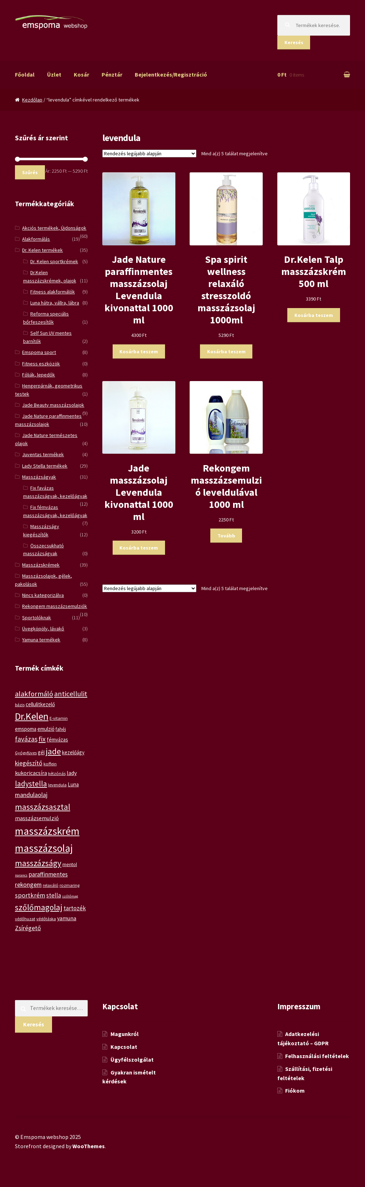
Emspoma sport (39, 352)
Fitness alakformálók (52, 291)
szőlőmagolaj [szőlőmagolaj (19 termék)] (38, 907)
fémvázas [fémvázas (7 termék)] (57, 739)
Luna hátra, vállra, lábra (54, 303)
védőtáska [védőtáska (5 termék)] (46, 918)
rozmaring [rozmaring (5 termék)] (69, 885)
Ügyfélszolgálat (132, 1059)
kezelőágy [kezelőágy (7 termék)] (73, 752)
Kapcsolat (123, 1046)
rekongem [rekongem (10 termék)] (28, 884)
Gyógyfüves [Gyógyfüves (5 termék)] (26, 752)
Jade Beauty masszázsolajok (53, 405)
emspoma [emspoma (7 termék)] (25, 728)
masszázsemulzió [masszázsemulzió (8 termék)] (37, 818)
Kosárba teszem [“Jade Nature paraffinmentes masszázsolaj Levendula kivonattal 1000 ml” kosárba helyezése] (138, 351)
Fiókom (295, 1090)
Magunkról (124, 1033)
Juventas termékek (43, 454)
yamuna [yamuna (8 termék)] (66, 918)
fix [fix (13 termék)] (42, 738)
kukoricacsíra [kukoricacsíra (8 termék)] (31, 772)
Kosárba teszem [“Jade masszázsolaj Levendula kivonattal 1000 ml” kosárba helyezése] (138, 548)
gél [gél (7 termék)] (41, 752)
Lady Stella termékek (44, 466)
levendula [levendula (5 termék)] (57, 784)
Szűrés (30, 172)
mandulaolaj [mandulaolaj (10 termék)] (31, 795)
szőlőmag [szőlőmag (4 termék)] (70, 896)
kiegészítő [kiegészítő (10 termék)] (28, 763)
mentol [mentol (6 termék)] (69, 864)
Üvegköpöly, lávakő (43, 628)
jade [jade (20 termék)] (53, 751)
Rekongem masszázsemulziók (54, 606)
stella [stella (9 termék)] (53, 895)
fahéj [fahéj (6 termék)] (61, 729)
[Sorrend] (149, 153)
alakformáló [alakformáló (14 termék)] (34, 693)
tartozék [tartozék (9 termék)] (74, 908)
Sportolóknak (36, 617)
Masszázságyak (39, 477)
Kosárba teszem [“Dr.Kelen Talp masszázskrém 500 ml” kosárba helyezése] (313, 315)
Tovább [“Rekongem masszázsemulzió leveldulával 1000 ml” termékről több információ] (226, 535)
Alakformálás (36, 239)
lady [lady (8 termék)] (72, 772)
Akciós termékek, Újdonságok (54, 228)
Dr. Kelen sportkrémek (54, 261)
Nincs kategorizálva (43, 595)
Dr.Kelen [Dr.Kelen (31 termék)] (31, 716)
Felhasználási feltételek (317, 1056)
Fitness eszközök (41, 363)
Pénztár (112, 74)
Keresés (293, 42)
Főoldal (25, 74)
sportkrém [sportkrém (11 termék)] (30, 895)
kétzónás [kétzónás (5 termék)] (57, 773)
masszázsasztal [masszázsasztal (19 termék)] (42, 807)
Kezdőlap (32, 100)
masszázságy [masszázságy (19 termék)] (38, 863)
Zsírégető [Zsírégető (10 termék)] (28, 928)
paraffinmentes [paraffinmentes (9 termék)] (48, 874)
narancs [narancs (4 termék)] (21, 875)
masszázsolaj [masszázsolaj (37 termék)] (44, 848)
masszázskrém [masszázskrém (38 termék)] (47, 831)
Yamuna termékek (41, 639)
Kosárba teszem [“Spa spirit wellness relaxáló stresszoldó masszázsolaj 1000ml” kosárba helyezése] (226, 351)
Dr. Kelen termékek (42, 250)
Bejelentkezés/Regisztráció (171, 74)
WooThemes (88, 1146)
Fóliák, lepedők (38, 374)
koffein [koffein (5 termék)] (50, 763)
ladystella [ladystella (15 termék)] (31, 783)
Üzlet (54, 74)
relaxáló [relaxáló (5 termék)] (50, 885)
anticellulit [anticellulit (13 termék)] (70, 693)
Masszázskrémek (41, 565)
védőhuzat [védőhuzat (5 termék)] (25, 918)
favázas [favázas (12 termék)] (26, 739)
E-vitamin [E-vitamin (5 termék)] (59, 718)
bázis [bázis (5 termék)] (20, 704)
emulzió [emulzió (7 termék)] (46, 728)
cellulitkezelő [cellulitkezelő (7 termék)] (40, 704)
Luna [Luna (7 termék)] (73, 784)
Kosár (81, 74)
